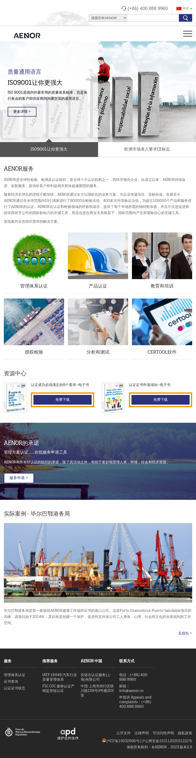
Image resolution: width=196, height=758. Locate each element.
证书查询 (11, 682)
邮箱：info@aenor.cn (131, 689)
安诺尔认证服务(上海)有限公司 (96, 677)
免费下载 (62, 400)
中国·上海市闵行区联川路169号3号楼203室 (97, 691)
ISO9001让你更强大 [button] (49, 149)
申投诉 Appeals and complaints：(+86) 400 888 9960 (135, 702)
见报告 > (185, 633)
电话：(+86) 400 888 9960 (133, 677)
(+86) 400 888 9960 (148, 8)
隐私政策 (185, 733)
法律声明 (141, 733)
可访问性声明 (163, 733)
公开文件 (123, 733)
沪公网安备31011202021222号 (166, 741)
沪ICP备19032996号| (123, 741)
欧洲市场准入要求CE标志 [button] (147, 149)
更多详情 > (22, 112)
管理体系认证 (14, 675)
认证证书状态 (14, 688)
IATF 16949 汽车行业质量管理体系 (59, 677)
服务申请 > (18, 478)
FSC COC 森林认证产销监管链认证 (58, 689)
